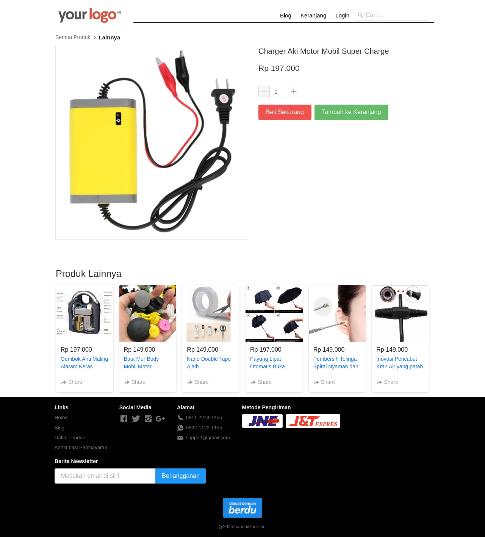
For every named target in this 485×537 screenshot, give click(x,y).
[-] (123, 419)
